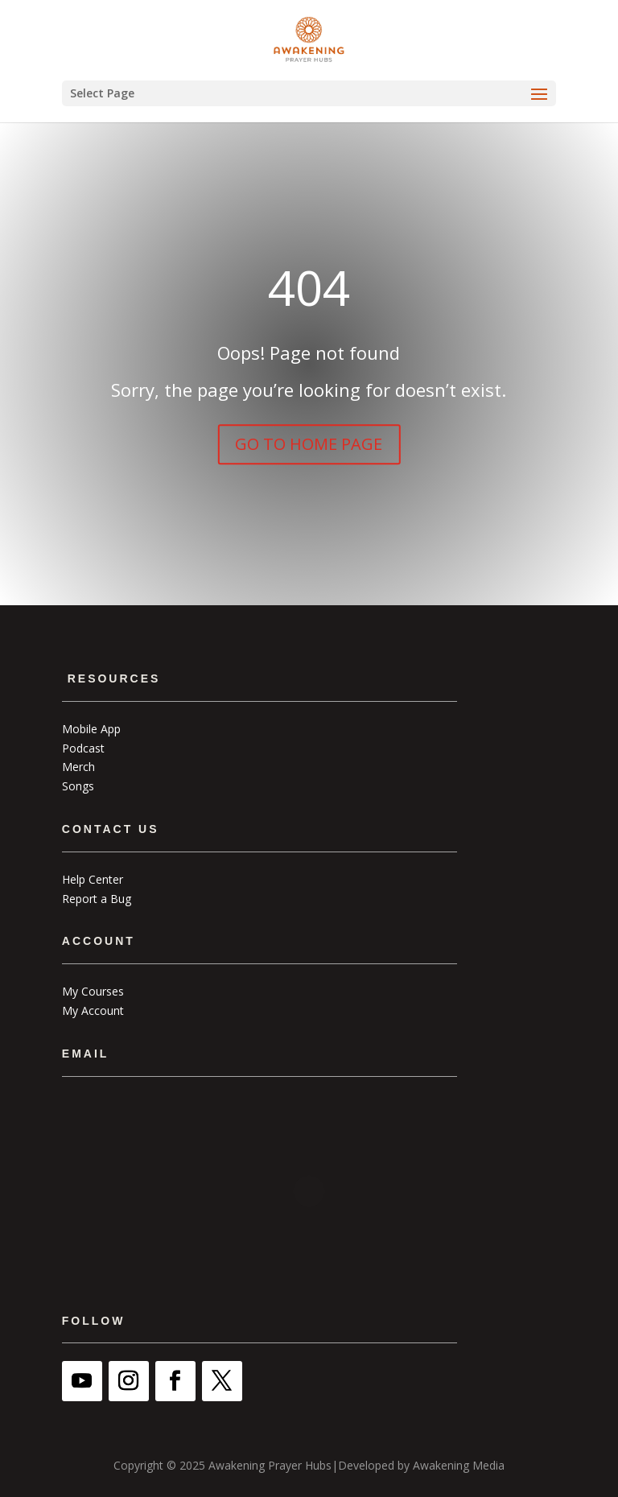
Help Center (92, 879)
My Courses (93, 991)
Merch (78, 766)
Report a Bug (96, 898)
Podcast (83, 748)
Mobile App (91, 728)
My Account (93, 1010)
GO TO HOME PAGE (308, 444)
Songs (78, 786)
